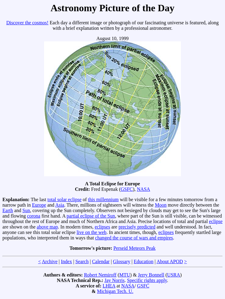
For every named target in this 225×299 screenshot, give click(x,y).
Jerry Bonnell (151, 274)
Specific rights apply (147, 280)
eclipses (102, 226)
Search (82, 261)
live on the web (91, 232)
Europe (39, 205)
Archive (50, 261)
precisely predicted (137, 226)
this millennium (103, 199)
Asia (59, 205)
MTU (124, 274)
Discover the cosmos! (27, 22)
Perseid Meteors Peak (134, 248)
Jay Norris (114, 280)
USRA (173, 274)
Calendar (101, 261)
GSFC (127, 189)
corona (33, 215)
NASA (143, 189)
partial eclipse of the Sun (91, 215)
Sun (26, 210)
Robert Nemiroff (100, 274)
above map (47, 226)
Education (144, 261)
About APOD (170, 261)
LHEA (109, 285)
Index (66, 261)
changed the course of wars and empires (134, 237)
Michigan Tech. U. (115, 291)
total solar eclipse (64, 199)
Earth (7, 210)
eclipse (215, 221)
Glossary (121, 261)
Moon (160, 205)
